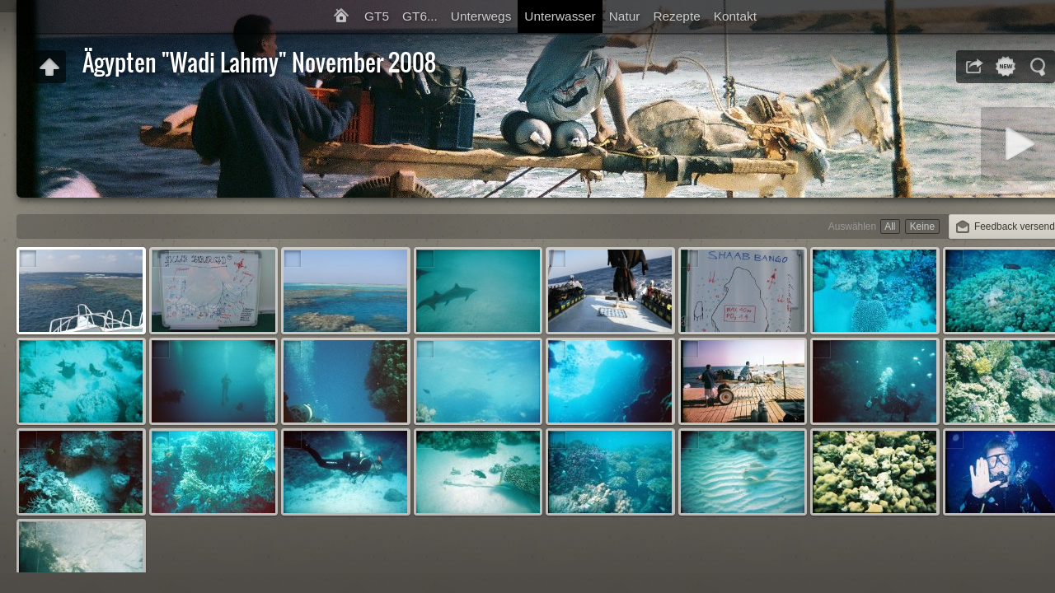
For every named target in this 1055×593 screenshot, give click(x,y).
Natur (624, 16)
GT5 (376, 16)
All (889, 226)
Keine (922, 226)
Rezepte (676, 16)
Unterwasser (559, 16)
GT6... (420, 16)
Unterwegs (481, 16)
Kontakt (735, 16)
